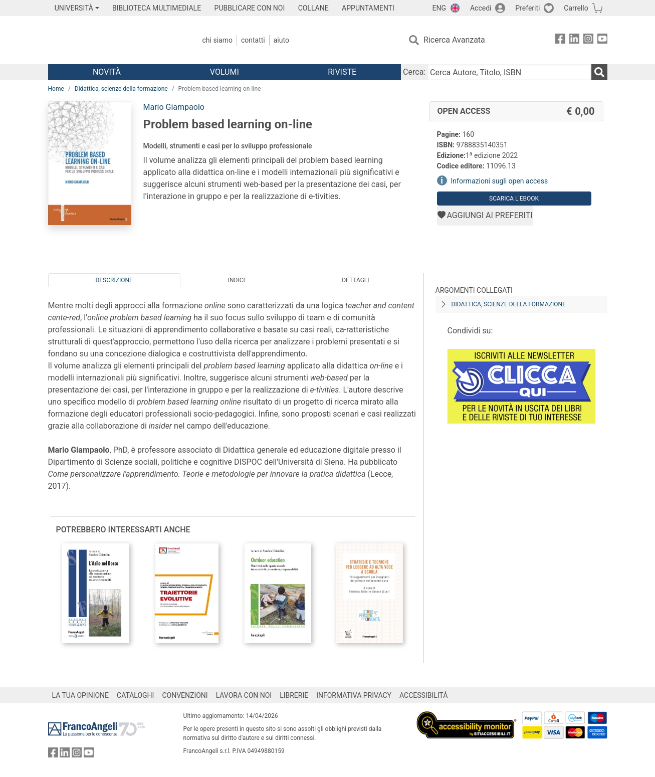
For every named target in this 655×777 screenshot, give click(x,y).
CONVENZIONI (184, 695)
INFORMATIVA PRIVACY (353, 695)
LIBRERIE (294, 695)
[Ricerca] (599, 72)
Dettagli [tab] (355, 280)
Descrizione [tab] (113, 280)
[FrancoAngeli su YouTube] (602, 40)
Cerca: (414, 72)
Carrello (576, 8)
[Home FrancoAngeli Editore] (114, 40)
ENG (439, 8)
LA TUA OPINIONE (80, 695)
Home (56, 88)
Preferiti (527, 8)
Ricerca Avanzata (454, 40)
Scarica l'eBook (514, 198)
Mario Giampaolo (173, 107)
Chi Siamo (217, 40)
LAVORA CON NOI (244, 695)
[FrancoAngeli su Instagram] (588, 40)
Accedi (481, 8)
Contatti (253, 40)
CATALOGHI (135, 695)
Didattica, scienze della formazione (121, 88)
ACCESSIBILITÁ (423, 695)
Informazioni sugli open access (499, 181)
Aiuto (281, 40)
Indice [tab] (237, 280)
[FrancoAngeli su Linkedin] (574, 40)
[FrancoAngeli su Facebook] (560, 40)
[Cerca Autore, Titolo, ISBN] (509, 72)
